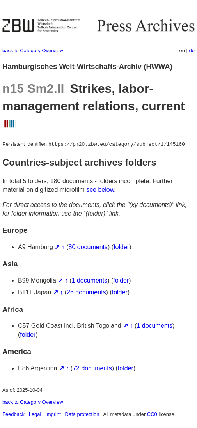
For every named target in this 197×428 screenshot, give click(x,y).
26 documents (86, 292)
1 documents (90, 280)
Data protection (82, 414)
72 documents (92, 368)
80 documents (88, 247)
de (192, 50)
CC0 (152, 414)
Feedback (13, 414)
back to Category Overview (32, 50)
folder (121, 247)
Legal (35, 414)
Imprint (53, 414)
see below (100, 189)
